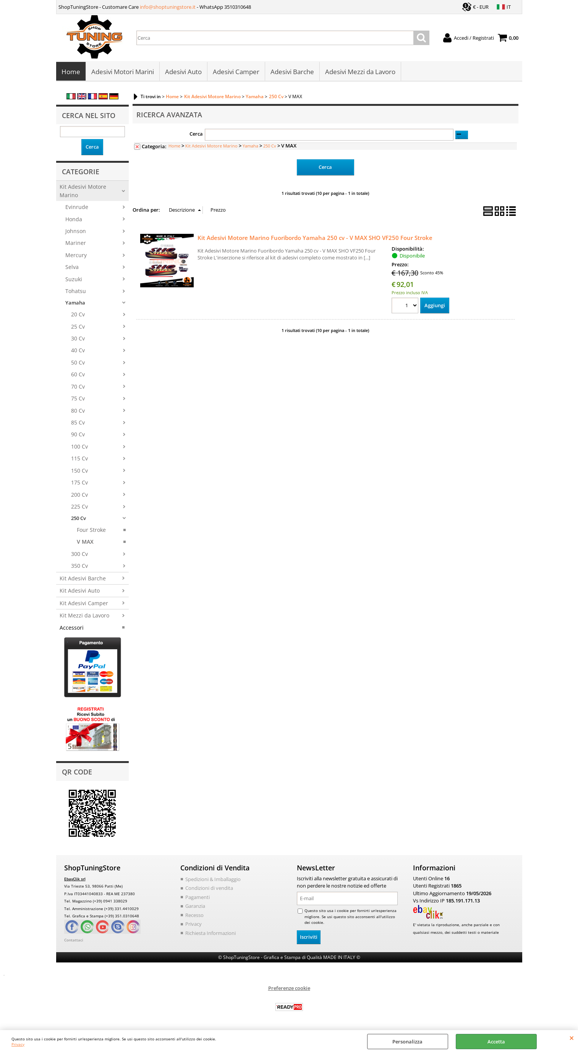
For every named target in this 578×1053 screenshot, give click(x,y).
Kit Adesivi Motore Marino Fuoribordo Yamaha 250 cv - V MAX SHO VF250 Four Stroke (315, 238)
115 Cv (79, 459)
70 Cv (78, 386)
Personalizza (407, 1041)
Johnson (75, 231)
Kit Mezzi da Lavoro (84, 616)
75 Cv (78, 399)
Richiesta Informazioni (210, 933)
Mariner (75, 243)
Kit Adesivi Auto (80, 591)
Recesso (194, 915)
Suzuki (73, 279)
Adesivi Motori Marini (122, 72)
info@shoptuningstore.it (168, 6)
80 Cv (78, 411)
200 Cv (79, 495)
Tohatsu (75, 291)
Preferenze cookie (289, 988)
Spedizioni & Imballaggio (213, 879)
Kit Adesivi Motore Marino (83, 191)
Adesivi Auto (183, 72)
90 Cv (78, 435)
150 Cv (79, 471)
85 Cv (78, 423)
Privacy (17, 1044)
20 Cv (78, 315)
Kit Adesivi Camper (84, 603)
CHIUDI (571, 1038)
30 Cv (78, 339)
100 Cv (79, 447)
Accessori (72, 628)
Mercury (76, 255)
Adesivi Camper (236, 72)
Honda (73, 219)
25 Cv (78, 326)
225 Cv (79, 507)
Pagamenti (197, 897)
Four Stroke (91, 530)
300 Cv (79, 554)
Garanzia (195, 906)
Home (71, 72)
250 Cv (78, 518)
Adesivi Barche (292, 72)
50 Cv (78, 363)
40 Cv (78, 351)
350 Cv (79, 566)
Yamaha (75, 303)
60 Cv (78, 375)
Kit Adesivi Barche (83, 579)
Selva (72, 267)
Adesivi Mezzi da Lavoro (360, 72)
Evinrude (76, 207)
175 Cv (79, 483)
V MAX (85, 542)
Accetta (496, 1041)
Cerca (196, 134)
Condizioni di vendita (209, 888)
